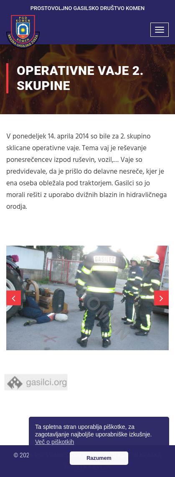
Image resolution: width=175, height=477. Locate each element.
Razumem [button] (99, 458)
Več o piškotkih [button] (54, 442)
